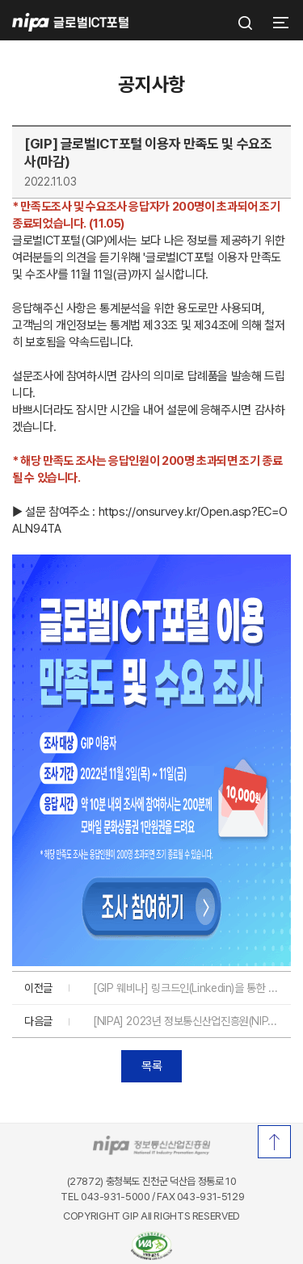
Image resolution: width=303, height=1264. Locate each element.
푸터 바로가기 (151, 0)
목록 (151, 1066)
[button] (279, 22)
